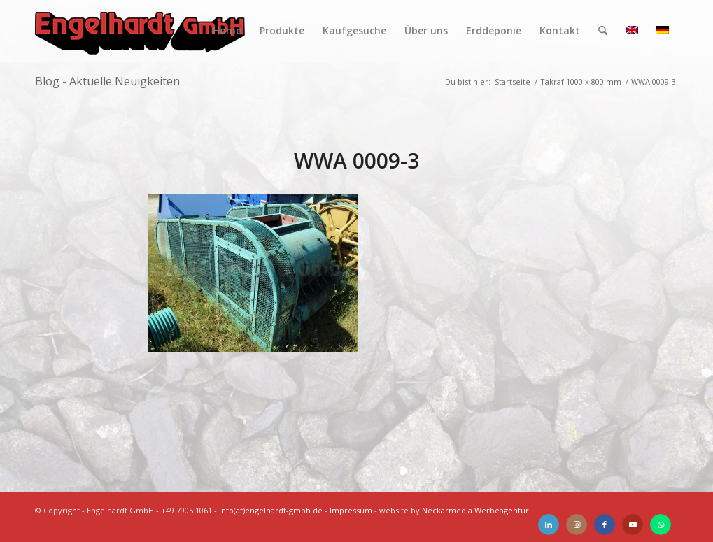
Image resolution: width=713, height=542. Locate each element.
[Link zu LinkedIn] (548, 524)
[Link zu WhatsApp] (660, 524)
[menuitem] (227, 31)
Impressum (351, 510)
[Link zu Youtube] (632, 524)
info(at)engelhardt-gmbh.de (271, 510)
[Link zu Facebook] (604, 524)
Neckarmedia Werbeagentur (475, 510)
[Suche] (602, 31)
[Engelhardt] (140, 31)
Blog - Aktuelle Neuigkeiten (107, 81)
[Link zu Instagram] (576, 524)
